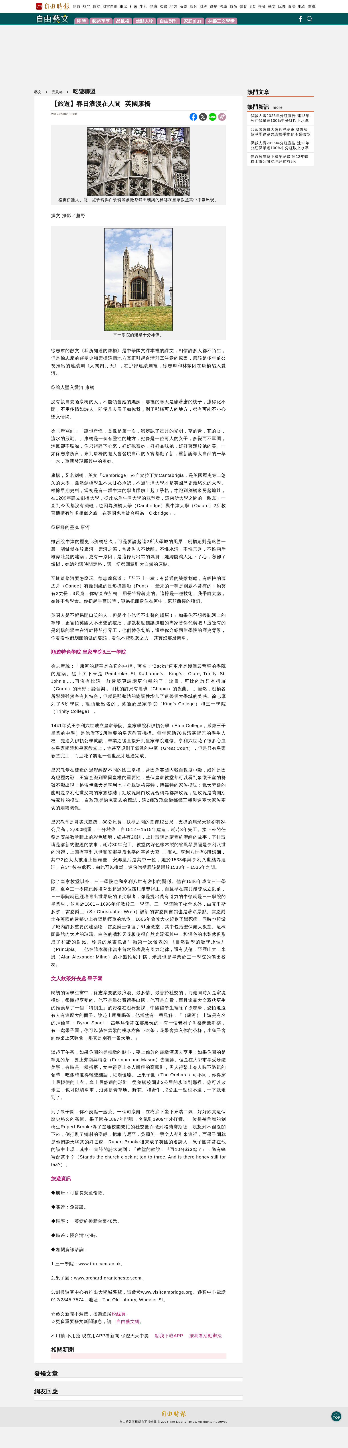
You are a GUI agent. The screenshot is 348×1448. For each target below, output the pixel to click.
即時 (76, 6)
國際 (163, 6)
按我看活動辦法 (205, 1335)
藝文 (272, 6)
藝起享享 (101, 21)
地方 (173, 6)
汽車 (223, 6)
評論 (262, 6)
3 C (252, 6)
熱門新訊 (265, 107)
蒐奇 (183, 6)
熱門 (86, 6)
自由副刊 (168, 21)
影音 (193, 6)
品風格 (122, 21)
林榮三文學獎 (221, 21)
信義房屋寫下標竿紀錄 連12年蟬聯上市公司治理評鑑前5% (279, 159)
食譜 (292, 6)
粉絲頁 (119, 1313)
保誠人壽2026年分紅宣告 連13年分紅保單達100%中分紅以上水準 (280, 118)
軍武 (123, 6)
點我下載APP (169, 1335)
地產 (302, 6)
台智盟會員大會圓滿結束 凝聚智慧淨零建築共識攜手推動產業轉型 (280, 132)
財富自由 (110, 6)
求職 (312, 6)
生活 (143, 6)
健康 (153, 6)
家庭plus (193, 21)
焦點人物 (144, 21)
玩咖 (282, 6)
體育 (243, 6)
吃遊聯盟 (84, 91)
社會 (133, 6)
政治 (96, 6)
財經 (203, 6)
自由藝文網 (128, 1321)
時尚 (233, 6)
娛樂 (213, 6)
